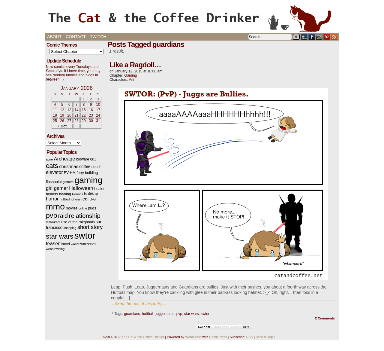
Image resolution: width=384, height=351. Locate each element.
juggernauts (164, 314)
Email (319, 37)
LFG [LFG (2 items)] (92, 199)
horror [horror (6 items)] (52, 198)
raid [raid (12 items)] (63, 215)
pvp (179, 314)
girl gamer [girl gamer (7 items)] (57, 188)
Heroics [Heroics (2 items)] (77, 194)
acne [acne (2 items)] (49, 159)
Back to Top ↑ (265, 337)
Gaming (130, 75)
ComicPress (218, 337)
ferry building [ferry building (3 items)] (87, 173)
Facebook (312, 37)
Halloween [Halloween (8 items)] (81, 188)
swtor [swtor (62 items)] (84, 235)
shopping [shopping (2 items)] (69, 228)
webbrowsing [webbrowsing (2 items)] (55, 249)
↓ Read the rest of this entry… (138, 303)
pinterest (327, 37)
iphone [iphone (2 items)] (75, 199)
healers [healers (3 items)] (52, 194)
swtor (205, 314)
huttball (148, 314)
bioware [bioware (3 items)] (82, 159)
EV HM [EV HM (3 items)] (70, 173)
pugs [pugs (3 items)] (92, 208)
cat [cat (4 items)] (92, 159)
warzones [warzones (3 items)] (88, 244)
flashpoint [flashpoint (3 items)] (54, 182)
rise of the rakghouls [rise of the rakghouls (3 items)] (77, 222)
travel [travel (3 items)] (65, 244)
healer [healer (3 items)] (99, 189)
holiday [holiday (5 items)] (91, 193)
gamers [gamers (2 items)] (68, 182)
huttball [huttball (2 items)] (65, 199)
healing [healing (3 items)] (65, 194)
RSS (334, 37)
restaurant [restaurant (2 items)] (53, 222)
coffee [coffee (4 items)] (84, 166)
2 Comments (325, 318)
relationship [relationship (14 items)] (84, 215)
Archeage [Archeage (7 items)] (64, 159)
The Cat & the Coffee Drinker (192, 18)
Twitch (98, 36)
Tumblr (304, 37)
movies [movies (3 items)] (71, 208)
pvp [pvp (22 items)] (51, 215)
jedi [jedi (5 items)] (85, 199)
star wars (191, 314)
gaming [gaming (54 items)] (88, 180)
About (54, 36)
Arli (131, 80)
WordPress (193, 337)
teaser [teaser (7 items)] (53, 243)
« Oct (62, 126)
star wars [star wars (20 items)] (59, 236)
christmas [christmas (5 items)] (68, 166)
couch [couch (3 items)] (96, 167)
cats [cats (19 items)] (52, 165)
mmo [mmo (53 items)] (55, 206)
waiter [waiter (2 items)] (75, 244)
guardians (132, 314)
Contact (76, 36)
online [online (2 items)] (83, 208)
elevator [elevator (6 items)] (54, 172)
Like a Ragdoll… (135, 65)
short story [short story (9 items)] (90, 227)
